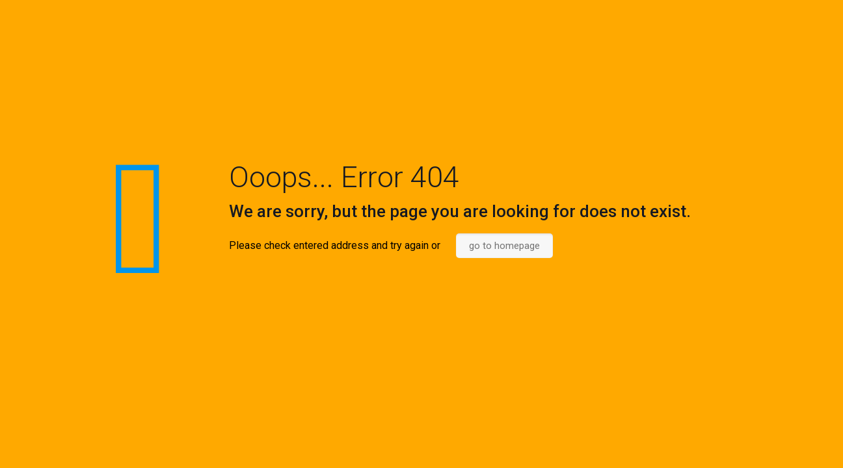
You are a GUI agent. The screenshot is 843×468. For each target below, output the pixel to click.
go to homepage (504, 246)
